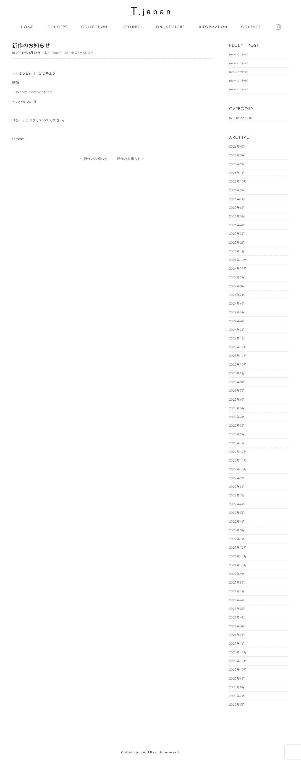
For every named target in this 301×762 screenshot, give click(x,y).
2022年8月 (237, 486)
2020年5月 (237, 704)
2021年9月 (237, 574)
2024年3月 (237, 329)
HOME (27, 27)
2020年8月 (237, 687)
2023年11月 (238, 356)
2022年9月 (237, 478)
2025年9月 (237, 190)
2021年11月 (238, 556)
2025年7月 (237, 199)
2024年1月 (237, 338)
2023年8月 (237, 382)
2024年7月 (237, 295)
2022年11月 (238, 460)
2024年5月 (237, 312)
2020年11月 (238, 661)
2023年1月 (237, 443)
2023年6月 (237, 399)
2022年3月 (237, 530)
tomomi (54, 53)
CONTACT (251, 27)
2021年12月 (238, 547)
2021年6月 (237, 600)
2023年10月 (238, 364)
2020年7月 (237, 696)
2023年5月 (237, 408)
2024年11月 (238, 268)
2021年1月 (237, 643)
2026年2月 (237, 164)
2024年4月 (237, 321)
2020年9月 (237, 678)
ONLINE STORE (170, 27)
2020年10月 (238, 669)
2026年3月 (237, 155)
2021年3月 (237, 626)
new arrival (239, 54)
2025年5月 (237, 216)
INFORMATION (213, 27)
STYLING (131, 27)
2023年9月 (237, 373)
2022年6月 (237, 504)
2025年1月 (237, 251)
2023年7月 (237, 390)
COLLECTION (94, 27)
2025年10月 (238, 181)
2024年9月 (237, 277)
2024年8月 (237, 286)
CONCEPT (57, 27)
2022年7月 (237, 495)
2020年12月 (238, 652)
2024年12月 (238, 260)
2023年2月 (237, 434)
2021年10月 (238, 565)
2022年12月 (238, 452)
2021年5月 (237, 609)
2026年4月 (237, 146)
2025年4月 (237, 225)
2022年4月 (237, 521)
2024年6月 (237, 303)
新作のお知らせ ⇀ (131, 159)
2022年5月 (237, 512)
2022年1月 (237, 539)
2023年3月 (237, 425)
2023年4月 (237, 417)
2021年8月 (237, 582)
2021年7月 (237, 591)
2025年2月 (237, 242)
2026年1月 (237, 173)
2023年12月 (238, 347)
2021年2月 (237, 635)
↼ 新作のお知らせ (94, 159)
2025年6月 (237, 207)
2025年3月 (237, 233)
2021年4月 (237, 617)
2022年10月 (238, 469)
